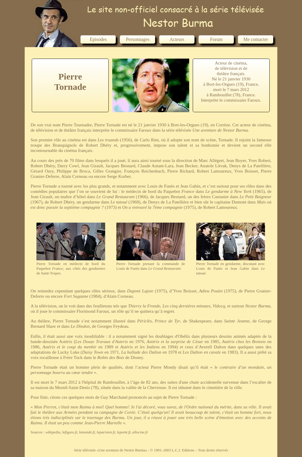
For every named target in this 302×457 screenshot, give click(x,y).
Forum (216, 39)
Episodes (98, 39)
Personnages (137, 39)
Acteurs (177, 39)
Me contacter (255, 39)
